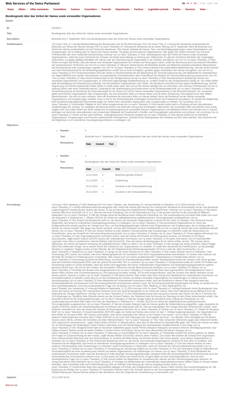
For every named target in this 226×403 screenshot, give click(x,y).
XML (216, 3)
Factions (138, 9)
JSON (210, 3)
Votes (203, 9)
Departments (122, 9)
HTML (203, 3)
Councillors (90, 9)
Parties (177, 9)
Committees (59, 9)
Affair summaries (39, 9)
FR (187, 3)
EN (195, 3)
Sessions (190, 9)
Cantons (75, 9)
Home (10, 9)
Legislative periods (158, 9)
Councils (106, 9)
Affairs (21, 9)
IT (191, 3)
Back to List (11, 385)
